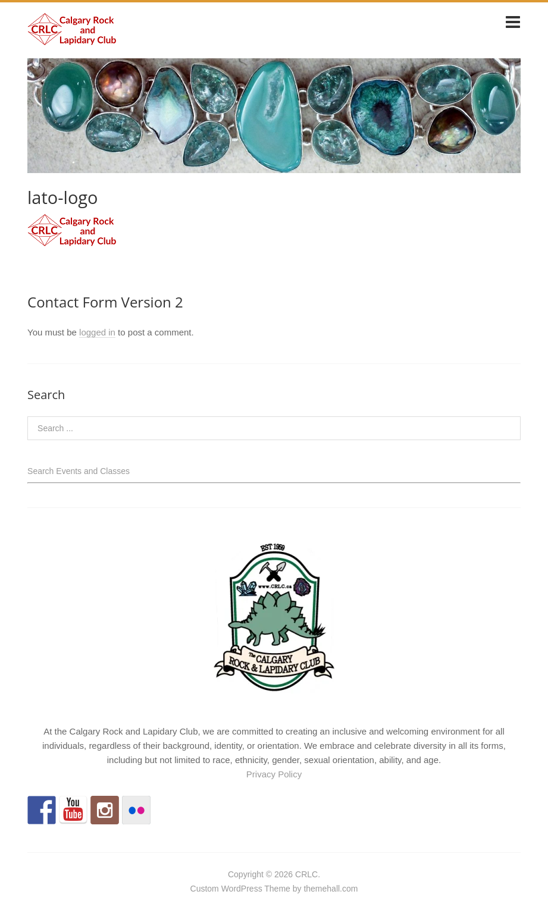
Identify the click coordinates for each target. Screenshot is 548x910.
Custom (204, 888)
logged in (97, 332)
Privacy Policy (274, 774)
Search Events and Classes (78, 471)
